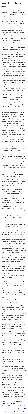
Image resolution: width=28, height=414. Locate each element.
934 (14, 411)
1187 (11, 412)
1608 (5, 411)
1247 (9, 407)
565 (12, 405)
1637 (25, 408)
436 (2, 405)
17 (2, 411)
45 (20, 411)
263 (5, 412)
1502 (21, 408)
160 (17, 411)
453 (18, 405)
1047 (15, 412)
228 (8, 412)
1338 (6, 405)
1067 (3, 408)
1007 (18, 407)
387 (6, 407)
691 (2, 412)
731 (8, 411)
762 (15, 405)
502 (23, 411)
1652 (12, 407)
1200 (3, 407)
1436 (22, 407)
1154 (9, 408)
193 (15, 408)
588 (15, 407)
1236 (6, 408)
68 (12, 408)
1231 (9, 405)
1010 (11, 411)
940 (24, 405)
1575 (18, 408)
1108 (21, 405)
